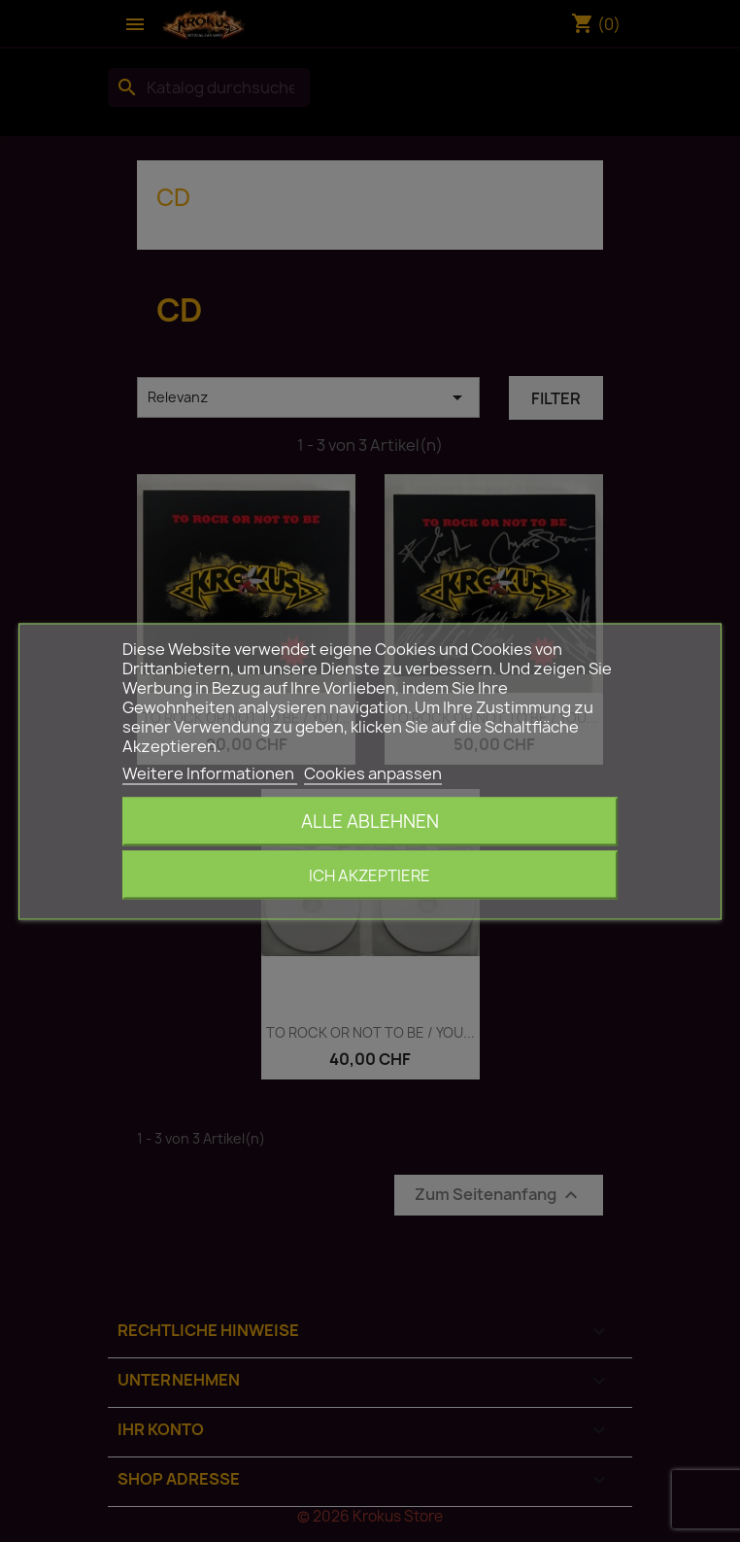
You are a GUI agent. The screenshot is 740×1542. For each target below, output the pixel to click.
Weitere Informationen (209, 772)
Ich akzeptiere (369, 874)
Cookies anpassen (373, 772)
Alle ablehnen (370, 820)
